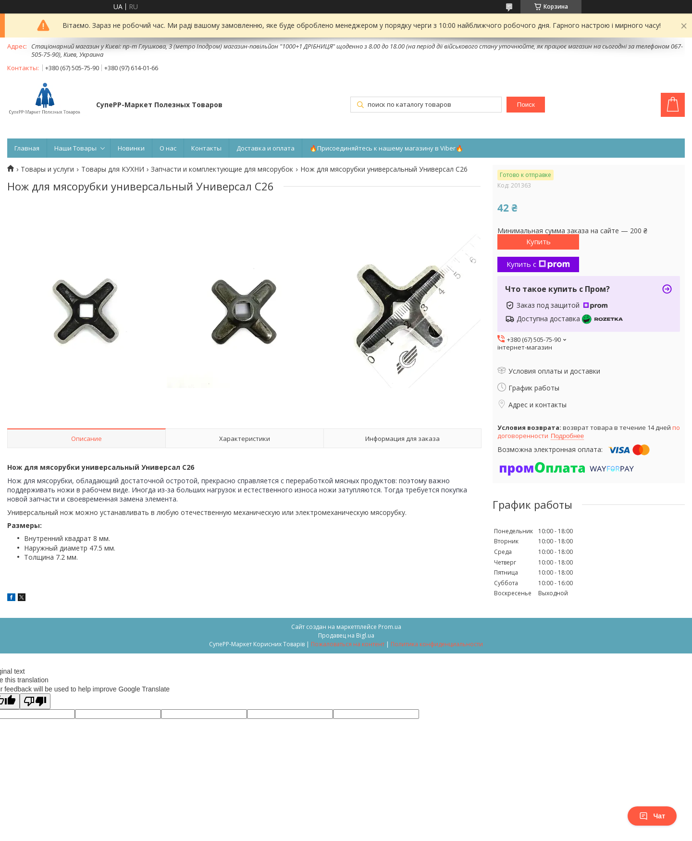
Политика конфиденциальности (437, 644)
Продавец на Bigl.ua (346, 635)
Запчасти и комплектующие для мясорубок (222, 169)
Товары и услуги (47, 169)
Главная (26, 148)
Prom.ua (389, 627)
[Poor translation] (35, 701)
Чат (652, 816)
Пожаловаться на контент (347, 644)
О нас (168, 148)
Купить (538, 241)
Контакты (206, 148)
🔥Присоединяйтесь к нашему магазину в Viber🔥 (386, 148)
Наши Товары (75, 148)
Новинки (131, 148)
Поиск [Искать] (526, 104)
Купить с (538, 264)
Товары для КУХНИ (112, 169)
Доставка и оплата (265, 148)
